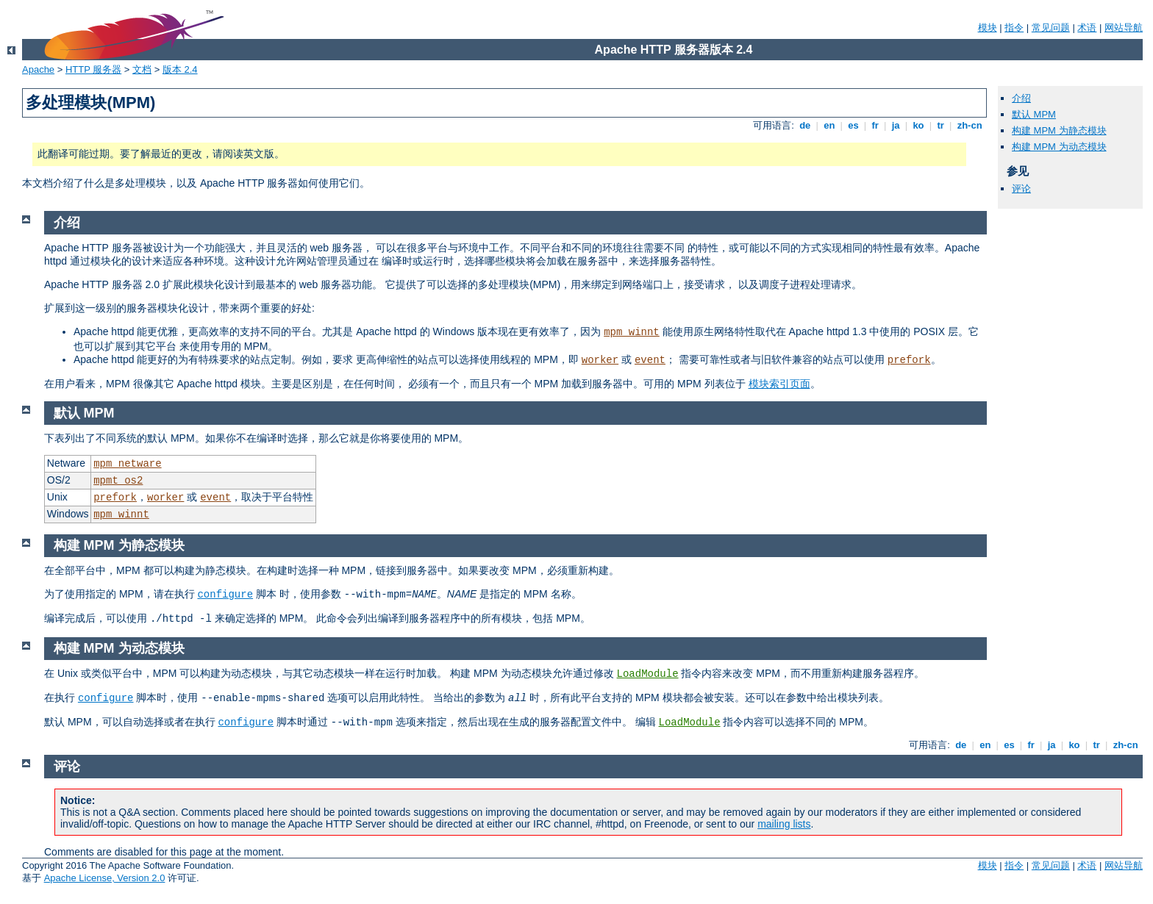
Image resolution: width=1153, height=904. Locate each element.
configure (225, 594)
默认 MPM (1034, 114)
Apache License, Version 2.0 (104, 877)
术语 (1086, 27)
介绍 (1021, 98)
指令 (1014, 27)
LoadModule (648, 674)
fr (875, 125)
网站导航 (1123, 27)
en (829, 125)
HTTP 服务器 (93, 69)
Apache (38, 69)
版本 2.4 (180, 69)
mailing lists (783, 824)
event (650, 360)
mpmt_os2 (118, 481)
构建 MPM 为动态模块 (1059, 146)
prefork (909, 360)
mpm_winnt (632, 332)
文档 (141, 69)
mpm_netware (127, 464)
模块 (987, 27)
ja (895, 125)
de (805, 125)
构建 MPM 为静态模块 (1059, 130)
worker (600, 360)
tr (941, 125)
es (854, 125)
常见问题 (1051, 27)
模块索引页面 (779, 384)
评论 (1021, 188)
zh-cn (969, 125)
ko (918, 125)
